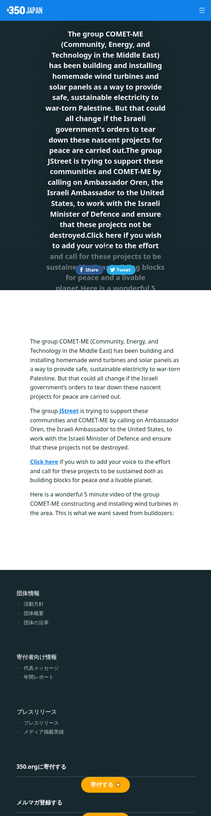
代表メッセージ (41, 667)
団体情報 (28, 593)
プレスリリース (37, 712)
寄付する (101, 785)
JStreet (69, 411)
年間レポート (39, 676)
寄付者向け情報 (37, 657)
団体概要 (34, 613)
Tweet (124, 270)
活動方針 (34, 603)
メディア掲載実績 (44, 731)
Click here (44, 462)
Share (91, 270)
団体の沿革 (36, 622)
